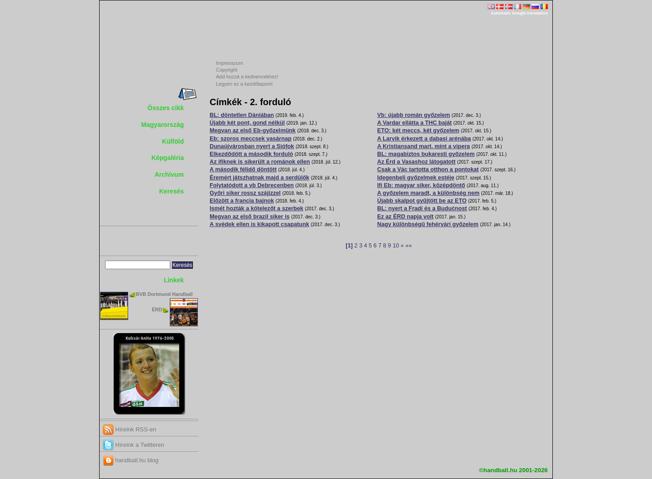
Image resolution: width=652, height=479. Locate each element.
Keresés (171, 191)
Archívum (169, 174)
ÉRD (157, 309)
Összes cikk (166, 107)
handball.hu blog (130, 460)
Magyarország (162, 124)
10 (396, 245)
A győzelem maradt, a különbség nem (428, 193)
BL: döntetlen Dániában (242, 115)
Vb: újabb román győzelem (413, 115)
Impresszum (229, 63)
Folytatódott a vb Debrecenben (252, 185)
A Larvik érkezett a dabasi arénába (424, 138)
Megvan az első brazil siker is (250, 216)
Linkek (174, 280)
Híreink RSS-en (129, 429)
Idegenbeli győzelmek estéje (415, 177)
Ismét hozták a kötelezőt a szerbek (256, 208)
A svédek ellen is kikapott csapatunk (259, 224)
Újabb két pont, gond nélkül (247, 123)
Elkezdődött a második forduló (251, 154)
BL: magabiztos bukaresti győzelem (426, 154)
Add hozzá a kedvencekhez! (247, 76)
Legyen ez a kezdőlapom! (244, 84)
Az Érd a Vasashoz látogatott (416, 162)
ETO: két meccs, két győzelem (418, 130)
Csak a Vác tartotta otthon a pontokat (428, 169)
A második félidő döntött (243, 169)
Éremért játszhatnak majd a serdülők (259, 177)
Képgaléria (167, 157)
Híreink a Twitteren (133, 444)
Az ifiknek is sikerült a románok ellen (260, 162)
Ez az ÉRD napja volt (405, 216)
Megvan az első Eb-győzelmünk (253, 130)
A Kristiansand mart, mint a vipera (423, 146)
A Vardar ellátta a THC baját (414, 123)
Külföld (173, 141)
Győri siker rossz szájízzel (245, 193)
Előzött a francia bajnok (242, 201)
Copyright (226, 70)
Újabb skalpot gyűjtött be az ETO (421, 201)
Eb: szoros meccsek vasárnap (251, 138)
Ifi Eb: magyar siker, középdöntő (421, 185)
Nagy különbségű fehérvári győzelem (428, 224)
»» (408, 245)
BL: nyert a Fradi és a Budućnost (422, 208)
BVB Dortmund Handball (164, 294)
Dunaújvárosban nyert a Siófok (252, 146)
